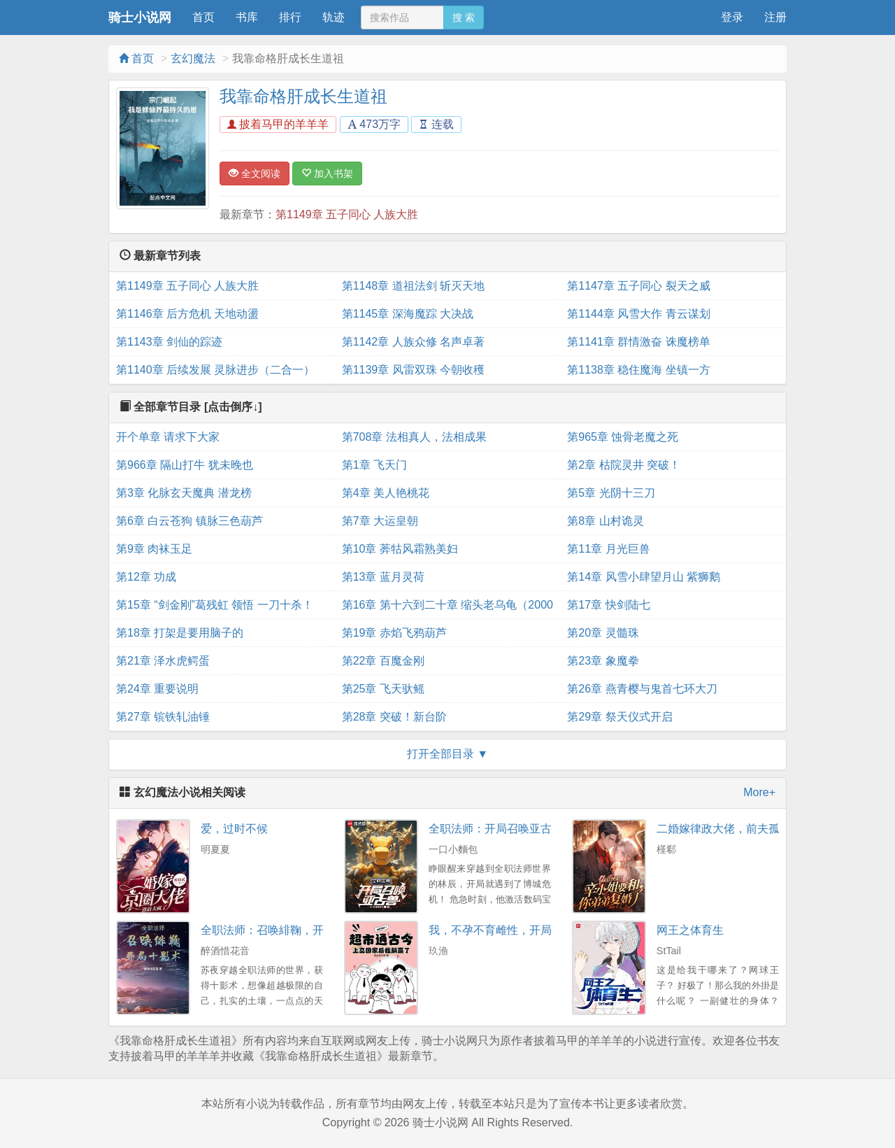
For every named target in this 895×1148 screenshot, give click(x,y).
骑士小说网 (139, 17)
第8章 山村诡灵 (605, 521)
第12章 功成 (146, 577)
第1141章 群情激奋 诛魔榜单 (638, 342)
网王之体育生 (690, 930)
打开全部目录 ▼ (447, 754)
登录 (732, 17)
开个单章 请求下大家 (168, 437)
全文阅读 (254, 173)
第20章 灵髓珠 (602, 633)
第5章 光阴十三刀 (610, 493)
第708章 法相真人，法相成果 (414, 437)
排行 (290, 17)
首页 (203, 17)
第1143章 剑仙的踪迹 (169, 342)
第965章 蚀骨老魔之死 (622, 437)
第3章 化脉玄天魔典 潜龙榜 (184, 493)
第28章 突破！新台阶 (394, 717)
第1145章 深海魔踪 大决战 (407, 314)
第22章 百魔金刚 (383, 661)
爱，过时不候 (234, 829)
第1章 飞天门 (374, 465)
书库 (247, 17)
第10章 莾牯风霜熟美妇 (400, 549)
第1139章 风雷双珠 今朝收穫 (413, 370)
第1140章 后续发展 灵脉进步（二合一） (215, 370)
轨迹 (333, 17)
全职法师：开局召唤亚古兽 (496, 829)
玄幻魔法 (193, 58)
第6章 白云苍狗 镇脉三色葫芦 (189, 521)
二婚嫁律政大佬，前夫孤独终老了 (740, 829)
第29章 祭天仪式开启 (619, 717)
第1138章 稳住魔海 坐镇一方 (638, 370)
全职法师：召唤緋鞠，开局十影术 (284, 930)
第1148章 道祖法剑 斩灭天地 (413, 286)
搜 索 (463, 17)
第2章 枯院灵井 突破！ (623, 465)
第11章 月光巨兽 (608, 549)
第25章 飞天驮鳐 (383, 689)
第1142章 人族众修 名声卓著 (413, 342)
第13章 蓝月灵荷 (383, 577)
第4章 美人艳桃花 (385, 493)
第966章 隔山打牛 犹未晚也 (184, 465)
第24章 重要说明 (157, 689)
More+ (759, 792)
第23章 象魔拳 (602, 661)
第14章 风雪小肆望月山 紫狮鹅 (643, 577)
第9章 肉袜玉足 (154, 549)
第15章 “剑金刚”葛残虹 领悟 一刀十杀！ (214, 605)
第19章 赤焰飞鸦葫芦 (394, 633)
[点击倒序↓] (233, 407)
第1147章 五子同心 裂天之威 (638, 286)
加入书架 (327, 173)
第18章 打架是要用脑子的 (179, 633)
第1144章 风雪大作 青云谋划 (638, 314)
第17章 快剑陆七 (608, 605)
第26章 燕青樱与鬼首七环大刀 (642, 689)
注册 (775, 17)
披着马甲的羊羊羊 (278, 124)
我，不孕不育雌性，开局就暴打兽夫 (518, 930)
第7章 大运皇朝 (380, 521)
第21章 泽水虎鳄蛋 (163, 661)
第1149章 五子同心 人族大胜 (346, 214)
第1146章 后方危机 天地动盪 (187, 314)
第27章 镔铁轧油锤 (163, 717)
